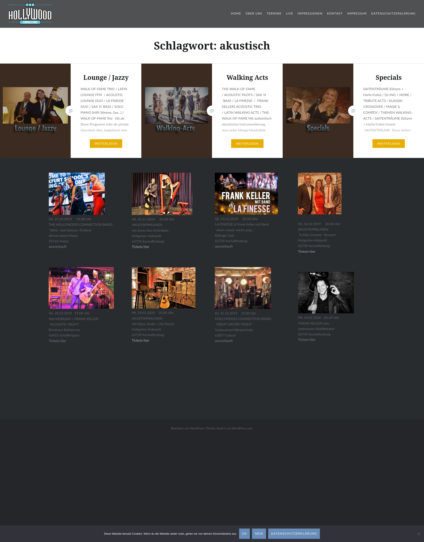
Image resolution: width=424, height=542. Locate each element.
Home (236, 13)
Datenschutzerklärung (393, 13)
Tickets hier (172, 341)
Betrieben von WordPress (187, 428)
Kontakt (335, 13)
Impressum (357, 13)
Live (289, 13)
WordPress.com (242, 428)
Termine (274, 13)
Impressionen (310, 13)
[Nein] (419, 534)
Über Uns (254, 13)
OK (244, 533)
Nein (259, 533)
